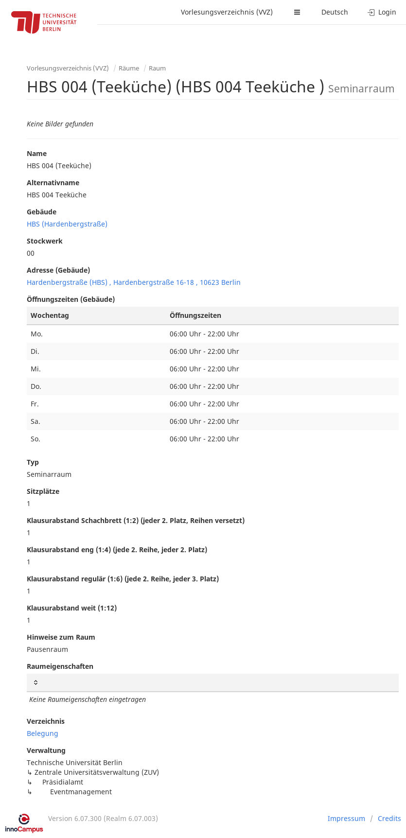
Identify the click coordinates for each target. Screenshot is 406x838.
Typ (33, 462)
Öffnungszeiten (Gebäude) (71, 299)
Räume (129, 68)
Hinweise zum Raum (61, 637)
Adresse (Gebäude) (58, 270)
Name (37, 153)
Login (382, 12)
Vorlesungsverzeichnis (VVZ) (227, 12)
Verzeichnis (46, 721)
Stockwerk (45, 240)
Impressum (346, 818)
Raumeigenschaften (60, 666)
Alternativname (53, 182)
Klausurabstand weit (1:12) (72, 607)
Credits (389, 818)
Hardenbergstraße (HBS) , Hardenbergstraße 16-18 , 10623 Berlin (134, 282)
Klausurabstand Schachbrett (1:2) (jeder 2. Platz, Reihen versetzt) (136, 520)
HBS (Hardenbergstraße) (67, 223)
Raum (157, 68)
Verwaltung (46, 750)
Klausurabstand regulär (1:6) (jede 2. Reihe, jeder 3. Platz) (123, 578)
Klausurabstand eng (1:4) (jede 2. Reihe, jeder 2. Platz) (117, 549)
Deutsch (334, 12)
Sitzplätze (43, 491)
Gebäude (41, 211)
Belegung (42, 733)
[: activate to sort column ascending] (213, 683)
